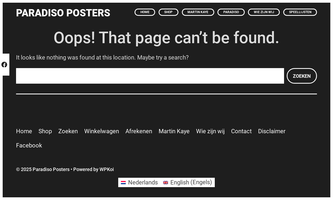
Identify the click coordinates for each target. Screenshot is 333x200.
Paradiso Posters (63, 13)
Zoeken (302, 76)
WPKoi (106, 169)
